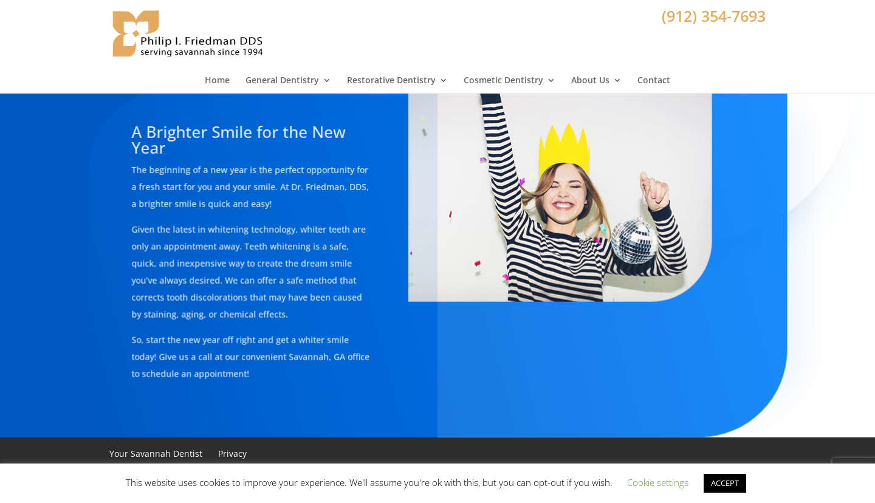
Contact (653, 74)
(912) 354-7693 (714, 15)
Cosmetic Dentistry (503, 74)
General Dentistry (282, 74)
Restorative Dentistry (391, 74)
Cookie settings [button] (657, 482)
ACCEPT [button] (725, 482)
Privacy (232, 453)
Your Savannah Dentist (155, 453)
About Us (590, 74)
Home (217, 74)
